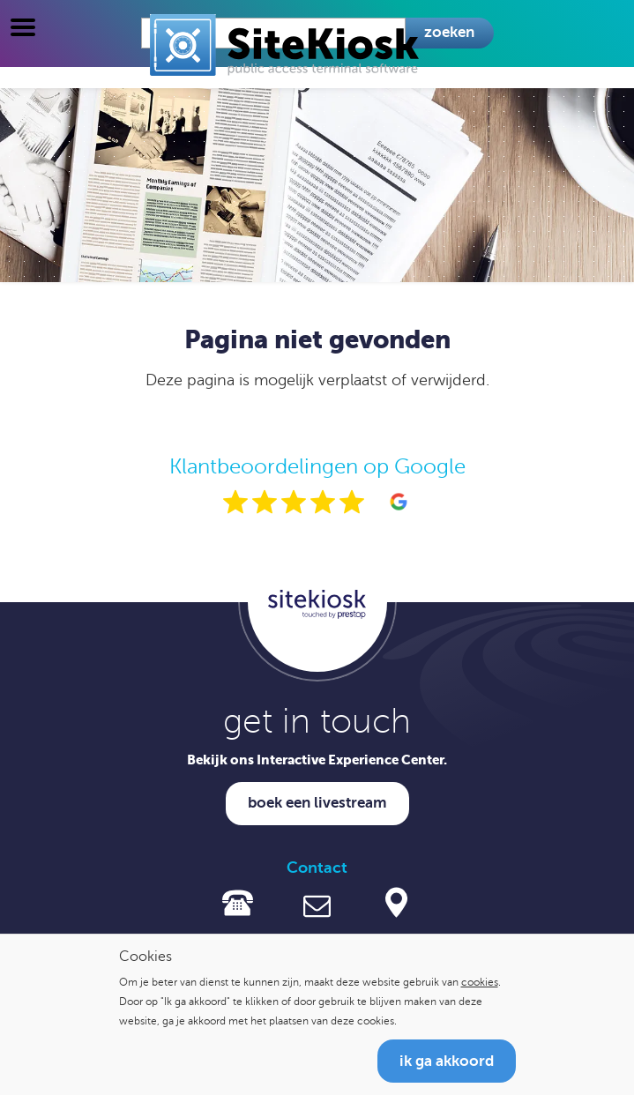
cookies (479, 982)
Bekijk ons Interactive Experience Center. (317, 759)
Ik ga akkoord (446, 1061)
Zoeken (449, 32)
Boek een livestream (317, 802)
